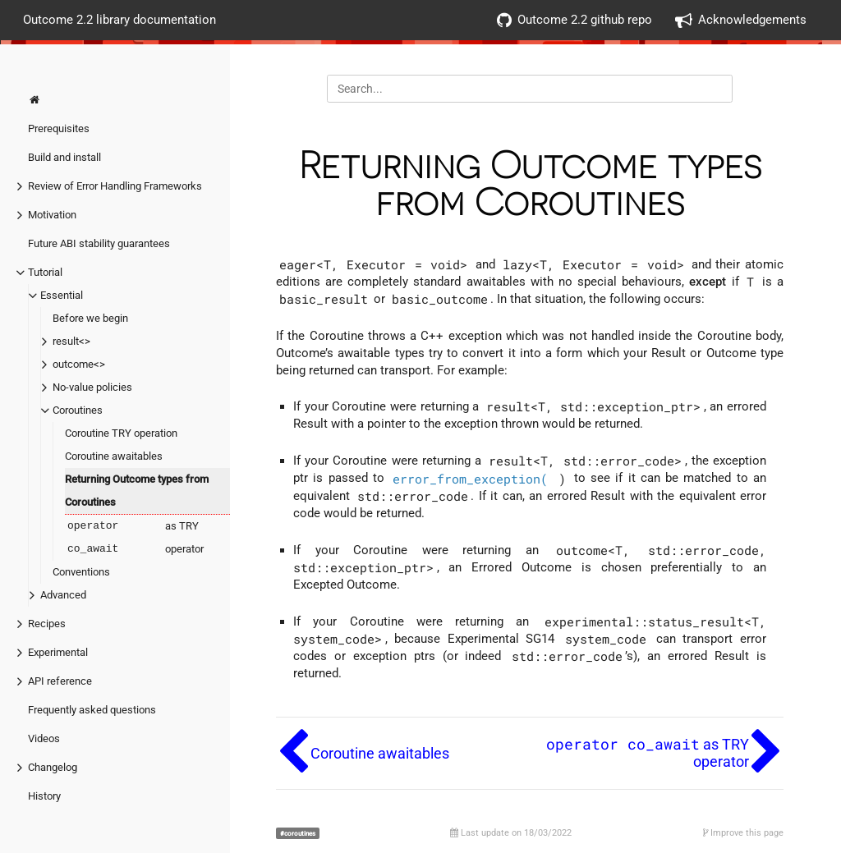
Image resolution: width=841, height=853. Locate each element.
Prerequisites (59, 128)
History (44, 796)
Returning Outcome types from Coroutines (137, 490)
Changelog (52, 767)
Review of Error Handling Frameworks (115, 186)
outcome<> (79, 364)
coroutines (299, 833)
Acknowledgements (741, 20)
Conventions (81, 572)
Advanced (63, 595)
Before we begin (90, 318)
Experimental (58, 652)
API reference (60, 681)
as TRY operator (134, 538)
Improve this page (743, 833)
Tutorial (45, 272)
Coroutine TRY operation (121, 433)
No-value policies (92, 387)
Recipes (47, 623)
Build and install (64, 157)
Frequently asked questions (92, 710)
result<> (71, 341)
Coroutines (78, 410)
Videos (44, 738)
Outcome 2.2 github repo (574, 20)
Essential (61, 295)
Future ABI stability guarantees (99, 243)
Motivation (52, 215)
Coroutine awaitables (114, 456)
